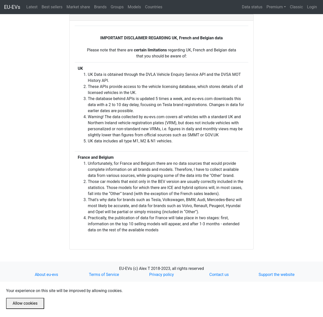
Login (312, 7)
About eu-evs (46, 274)
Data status (252, 7)
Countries (153, 7)
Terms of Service (104, 274)
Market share (79, 6)
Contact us (219, 274)
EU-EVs (12, 7)
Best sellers (53, 6)
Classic (296, 7)
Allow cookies (25, 303)
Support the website (276, 274)
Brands (101, 6)
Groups (118, 6)
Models (135, 6)
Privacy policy (161, 274)
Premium (274, 7)
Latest (33, 6)
